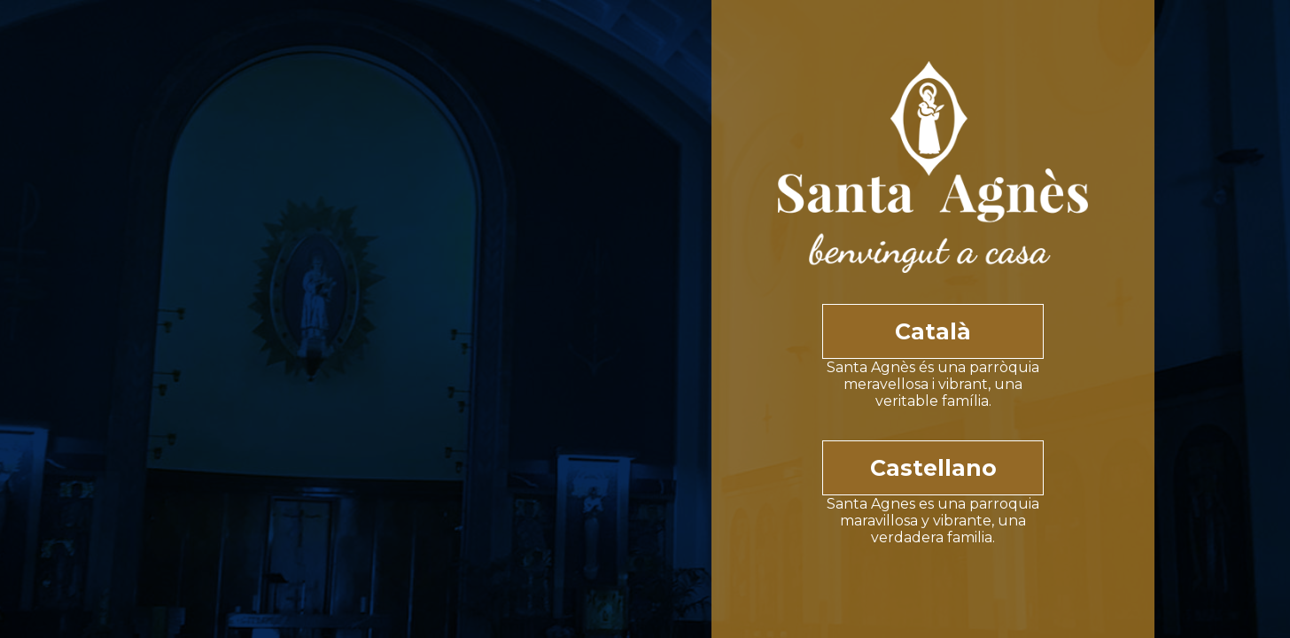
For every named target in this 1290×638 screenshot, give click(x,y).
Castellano (933, 468)
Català (933, 331)
